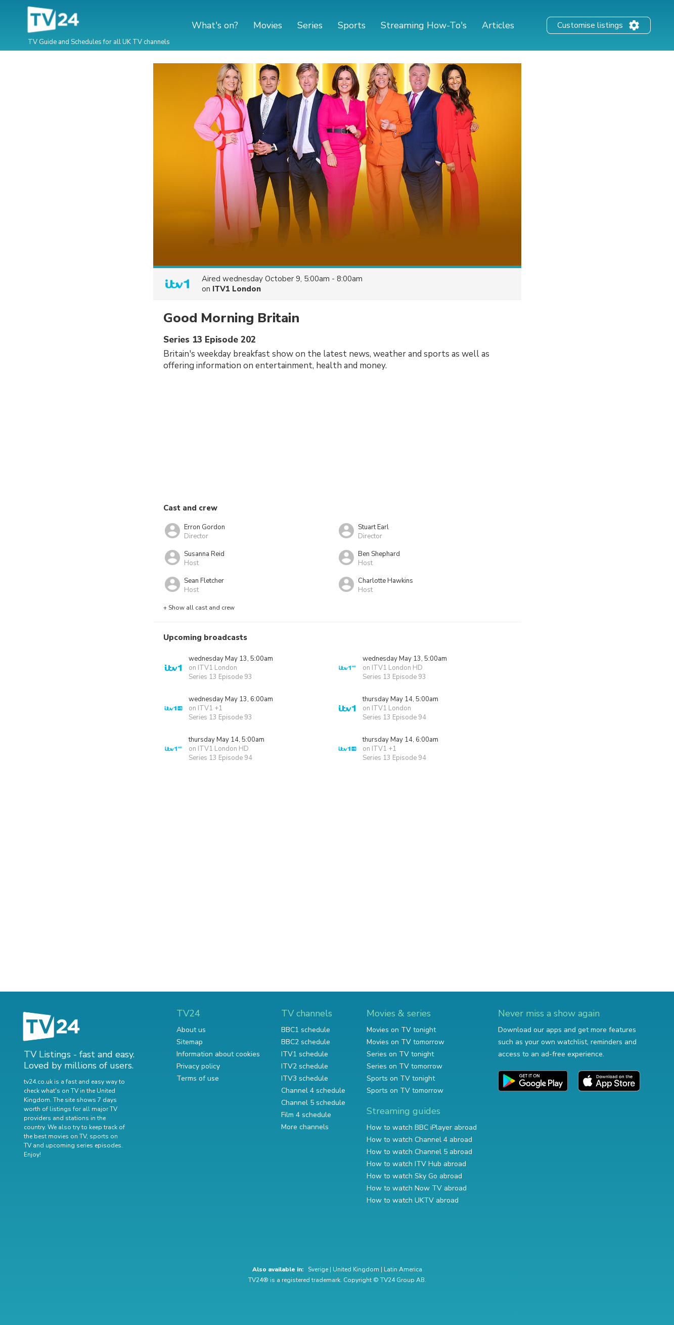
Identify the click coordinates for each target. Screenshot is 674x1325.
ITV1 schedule (304, 1054)
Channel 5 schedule (313, 1102)
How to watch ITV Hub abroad (416, 1164)
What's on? (215, 25)
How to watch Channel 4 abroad (419, 1139)
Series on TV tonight (400, 1054)
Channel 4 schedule (313, 1090)
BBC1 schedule (305, 1030)
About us (191, 1030)
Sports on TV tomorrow (405, 1090)
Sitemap (189, 1042)
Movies (267, 25)
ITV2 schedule (304, 1066)
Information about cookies (218, 1054)
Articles (498, 25)
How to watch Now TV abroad (417, 1188)
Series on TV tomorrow (404, 1066)
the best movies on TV (55, 1136)
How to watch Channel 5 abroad (419, 1152)
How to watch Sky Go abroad (414, 1176)
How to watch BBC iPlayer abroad (422, 1127)
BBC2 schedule (305, 1042)
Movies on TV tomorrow (405, 1042)
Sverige (318, 1269)
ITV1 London (236, 289)
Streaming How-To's (424, 25)
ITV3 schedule (304, 1078)
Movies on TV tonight (401, 1030)
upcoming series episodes (83, 1145)
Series (310, 25)
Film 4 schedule (306, 1115)
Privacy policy (198, 1066)
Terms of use (197, 1078)
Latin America (403, 1269)
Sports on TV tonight (401, 1078)
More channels (305, 1127)
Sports (352, 25)
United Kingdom (356, 1269)
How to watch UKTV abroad (413, 1200)
